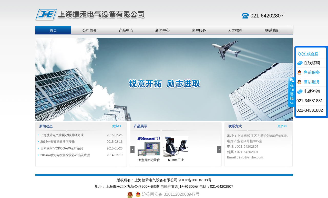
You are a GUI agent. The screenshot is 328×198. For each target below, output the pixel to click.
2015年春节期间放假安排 (57, 142)
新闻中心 (162, 30)
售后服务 (312, 82)
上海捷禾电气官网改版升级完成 (62, 135)
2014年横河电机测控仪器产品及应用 (65, 155)
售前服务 (312, 72)
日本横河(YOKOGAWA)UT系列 (61, 148)
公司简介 (90, 30)
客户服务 (199, 30)
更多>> (117, 126)
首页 (53, 30)
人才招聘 (235, 30)
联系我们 (272, 30)
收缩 (291, 92)
